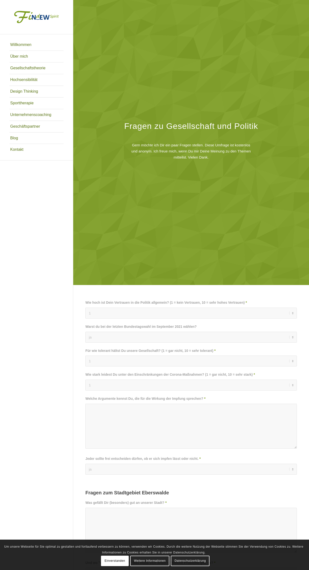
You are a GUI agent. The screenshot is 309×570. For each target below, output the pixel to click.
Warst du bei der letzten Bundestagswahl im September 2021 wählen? (141, 327)
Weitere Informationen (150, 560)
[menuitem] (36, 45)
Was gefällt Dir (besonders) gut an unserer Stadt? (126, 503)
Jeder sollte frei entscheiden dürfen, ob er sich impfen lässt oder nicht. (143, 459)
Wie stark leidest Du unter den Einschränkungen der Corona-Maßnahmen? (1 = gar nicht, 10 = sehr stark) (170, 374)
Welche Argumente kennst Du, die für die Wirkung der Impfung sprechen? (145, 399)
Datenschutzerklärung (190, 560)
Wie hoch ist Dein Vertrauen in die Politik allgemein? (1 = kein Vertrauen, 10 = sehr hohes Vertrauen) (166, 302)
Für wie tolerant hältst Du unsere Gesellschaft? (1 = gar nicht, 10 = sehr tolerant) (150, 351)
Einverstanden (115, 560)
